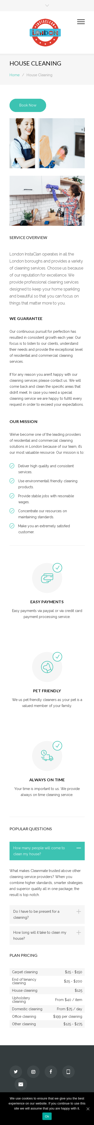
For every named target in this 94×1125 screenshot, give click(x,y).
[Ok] (87, 1108)
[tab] (47, 851)
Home (15, 75)
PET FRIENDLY (47, 690)
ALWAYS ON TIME (47, 779)
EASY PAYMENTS (47, 601)
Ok (47, 1116)
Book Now (27, 105)
